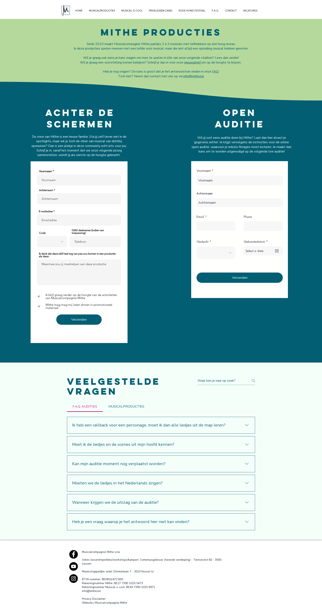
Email (200, 216)
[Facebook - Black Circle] (73, 554)
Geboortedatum (257, 241)
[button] (102, 11)
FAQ (215, 71)
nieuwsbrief (192, 62)
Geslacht (202, 241)
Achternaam (46, 190)
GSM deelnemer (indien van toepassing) (88, 231)
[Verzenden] (79, 319)
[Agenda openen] (276, 251)
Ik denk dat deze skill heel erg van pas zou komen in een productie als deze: (77, 255)
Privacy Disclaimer (94, 599)
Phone (248, 216)
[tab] (85, 406)
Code (42, 233)
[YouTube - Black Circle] (73, 566)
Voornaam (46, 171)
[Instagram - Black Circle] (73, 578)
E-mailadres (46, 211)
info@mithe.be (193, 76)
